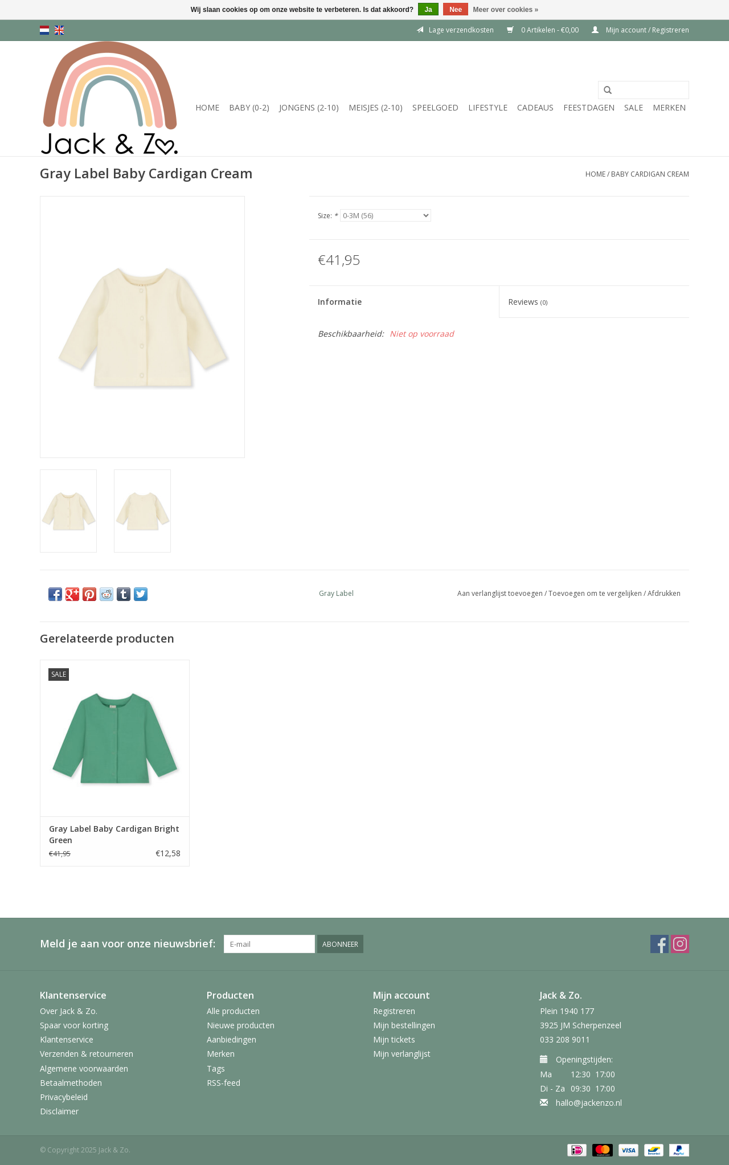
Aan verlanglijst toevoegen (500, 593)
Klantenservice (66, 1039)
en (59, 30)
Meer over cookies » (506, 10)
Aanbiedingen (231, 1039)
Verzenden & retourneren (86, 1053)
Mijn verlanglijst (402, 1053)
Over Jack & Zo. (68, 1010)
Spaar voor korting (74, 1025)
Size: (328, 215)
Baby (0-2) (249, 107)
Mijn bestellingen (404, 1025)
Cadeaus (535, 107)
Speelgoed (435, 107)
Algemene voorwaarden (84, 1068)
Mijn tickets (394, 1039)
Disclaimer (59, 1111)
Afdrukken (664, 593)
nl (44, 30)
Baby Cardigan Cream (650, 174)
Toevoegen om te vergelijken (596, 593)
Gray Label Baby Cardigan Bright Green (114, 834)
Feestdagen (589, 107)
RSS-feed (223, 1082)
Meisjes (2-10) (376, 107)
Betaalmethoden (71, 1082)
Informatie (340, 301)
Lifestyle (487, 107)
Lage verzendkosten (455, 30)
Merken (669, 107)
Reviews (527, 301)
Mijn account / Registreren (640, 30)
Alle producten (233, 1010)
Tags (216, 1068)
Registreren (394, 1010)
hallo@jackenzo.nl (589, 1102)
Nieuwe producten (241, 1025)
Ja (428, 10)
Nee (455, 10)
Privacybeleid (64, 1097)
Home (207, 107)
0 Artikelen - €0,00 (543, 30)
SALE (633, 107)
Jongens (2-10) (309, 107)
